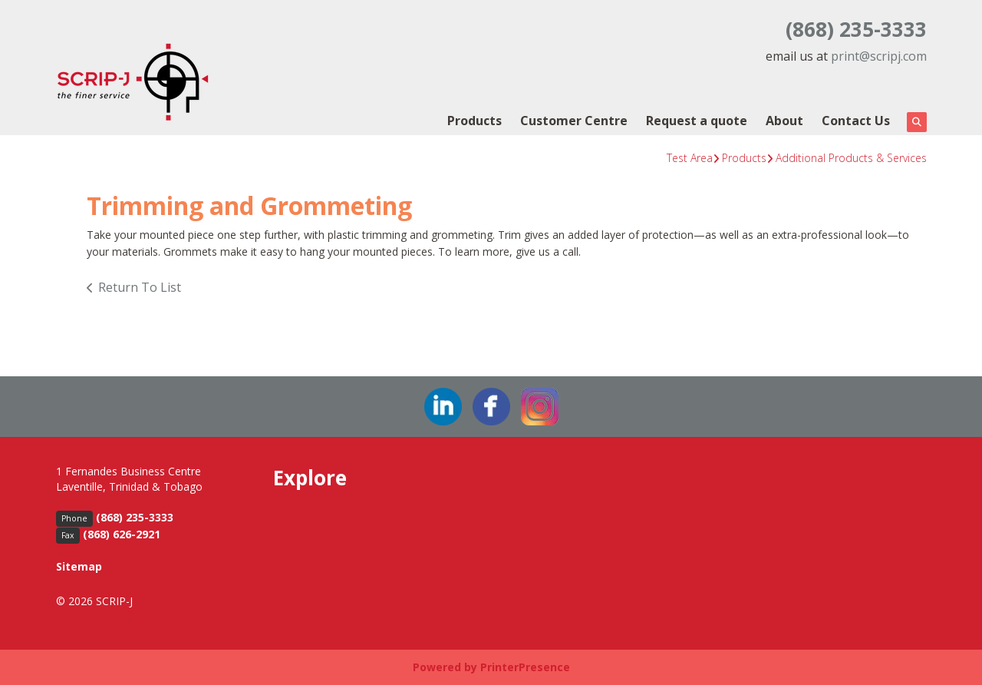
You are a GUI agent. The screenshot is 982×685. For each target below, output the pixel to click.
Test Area (690, 158)
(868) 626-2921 (121, 534)
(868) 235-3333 (856, 29)
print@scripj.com (879, 56)
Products (474, 120)
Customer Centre (574, 120)
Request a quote (696, 120)
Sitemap (79, 566)
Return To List (139, 287)
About (784, 120)
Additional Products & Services (851, 158)
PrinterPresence (525, 667)
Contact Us (856, 120)
